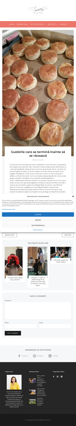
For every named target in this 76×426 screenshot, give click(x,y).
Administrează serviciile (8, 209)
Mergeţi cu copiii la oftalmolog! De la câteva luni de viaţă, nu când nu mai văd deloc (38, 281)
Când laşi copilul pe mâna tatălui (61, 261)
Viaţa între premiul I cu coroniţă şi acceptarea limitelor (40, 401)
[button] (73, 196)
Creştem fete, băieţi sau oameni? (15, 279)
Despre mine (22, 24)
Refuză (38, 220)
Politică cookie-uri (38, 230)
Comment (8, 300)
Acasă (11, 24)
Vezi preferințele (38, 225)
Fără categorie (38, 160)
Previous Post (9, 235)
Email (41, 322)
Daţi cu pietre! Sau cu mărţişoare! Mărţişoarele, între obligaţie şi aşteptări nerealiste (41, 381)
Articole (51, 24)
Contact (63, 24)
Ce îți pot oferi (36, 24)
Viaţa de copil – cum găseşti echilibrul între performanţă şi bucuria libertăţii (41, 392)
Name (7, 322)
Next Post (68, 235)
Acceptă (38, 214)
